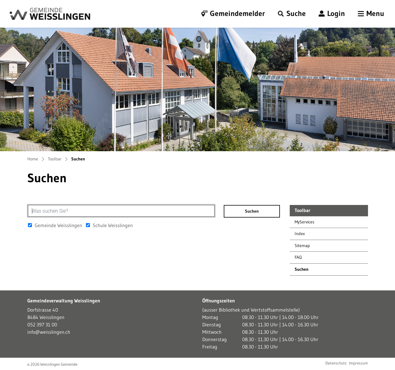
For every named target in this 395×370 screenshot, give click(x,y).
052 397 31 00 (42, 324)
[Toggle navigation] (371, 14)
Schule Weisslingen (109, 225)
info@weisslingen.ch (48, 332)
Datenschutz (336, 363)
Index (300, 233)
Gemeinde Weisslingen (55, 225)
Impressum (358, 363)
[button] (291, 14)
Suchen (308, 270)
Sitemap (302, 245)
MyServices (304, 222)
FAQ (298, 257)
